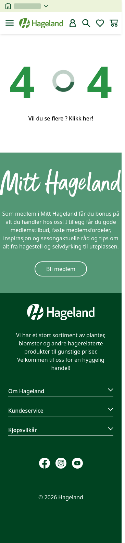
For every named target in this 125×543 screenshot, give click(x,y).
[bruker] (72, 23)
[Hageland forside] (41, 23)
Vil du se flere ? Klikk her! (60, 118)
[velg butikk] (31, 6)
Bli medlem (60, 269)
